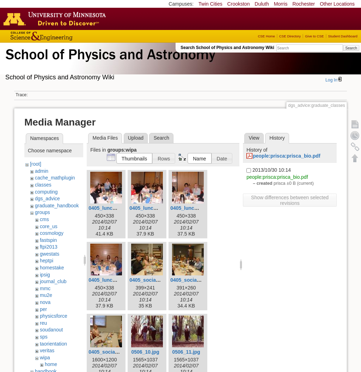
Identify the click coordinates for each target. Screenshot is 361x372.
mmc (45, 288)
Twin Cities (210, 4)
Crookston (238, 4)
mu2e (46, 295)
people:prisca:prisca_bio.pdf (286, 156)
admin (41, 171)
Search (351, 48)
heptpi (46, 260)
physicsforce (53, 316)
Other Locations (337, 4)
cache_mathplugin (55, 178)
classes (43, 185)
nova (45, 302)
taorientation (53, 344)
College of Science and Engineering (63, 36)
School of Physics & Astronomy (109, 63)
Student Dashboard (342, 36)
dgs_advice (47, 198)
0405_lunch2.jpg (148, 208)
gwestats (49, 254)
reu (43, 323)
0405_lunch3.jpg (189, 208)
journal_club (53, 281)
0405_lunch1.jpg (107, 208)
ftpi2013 (48, 247)
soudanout (51, 330)
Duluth (262, 4)
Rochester (303, 4)
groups (42, 212)
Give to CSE (314, 36)
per (43, 309)
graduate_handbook (57, 205)
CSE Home (266, 36)
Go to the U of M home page (56, 19)
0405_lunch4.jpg (107, 280)
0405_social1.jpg (149, 280)
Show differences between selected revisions (290, 200)
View (254, 138)
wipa (45, 357)
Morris (281, 4)
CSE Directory (290, 36)
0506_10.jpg (145, 352)
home (51, 364)
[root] (35, 164)
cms (44, 219)
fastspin (48, 240)
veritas (47, 350)
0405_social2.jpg (189, 280)
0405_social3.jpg (108, 352)
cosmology (51, 233)
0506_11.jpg (186, 352)
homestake (52, 267)
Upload (135, 138)
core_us (48, 226)
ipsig (45, 275)
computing (46, 192)
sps (44, 337)
